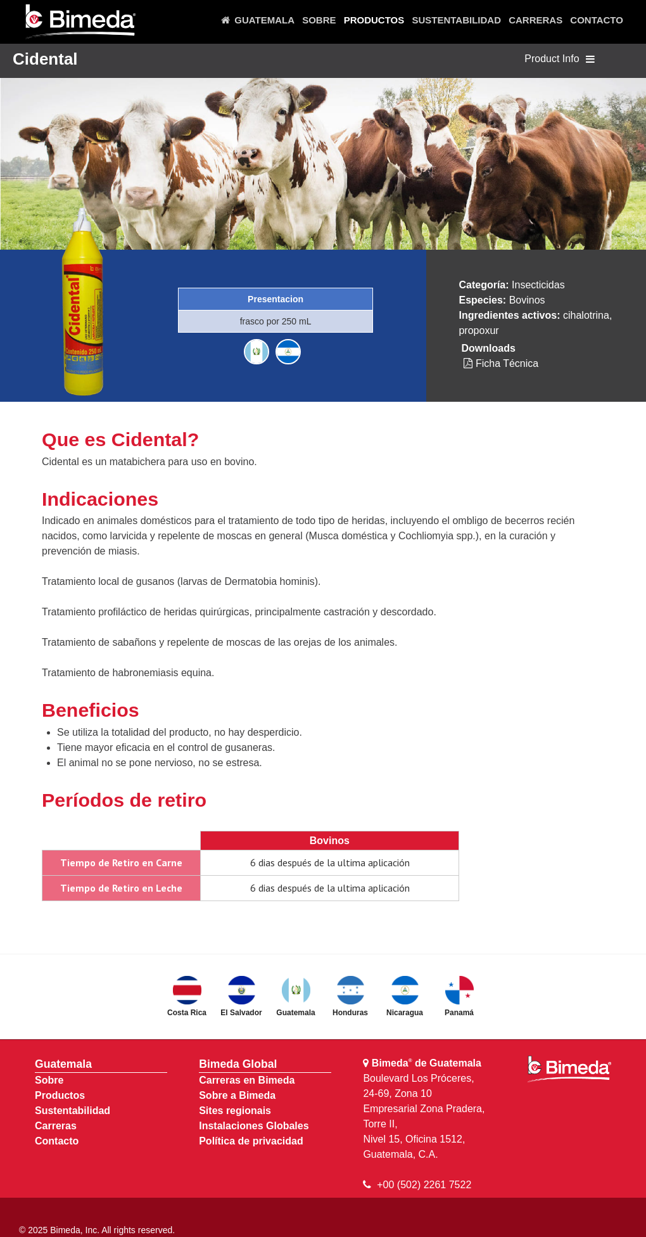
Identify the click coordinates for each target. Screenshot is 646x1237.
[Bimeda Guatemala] (80, 22)
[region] (323, 160)
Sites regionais (235, 1110)
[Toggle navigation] (590, 59)
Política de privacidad (251, 1141)
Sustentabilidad (72, 1110)
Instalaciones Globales (253, 1125)
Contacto (57, 1141)
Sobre (49, 1080)
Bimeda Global (238, 1064)
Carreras (56, 1125)
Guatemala (63, 1064)
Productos (60, 1095)
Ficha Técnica (501, 363)
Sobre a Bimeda (237, 1095)
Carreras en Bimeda (246, 1080)
